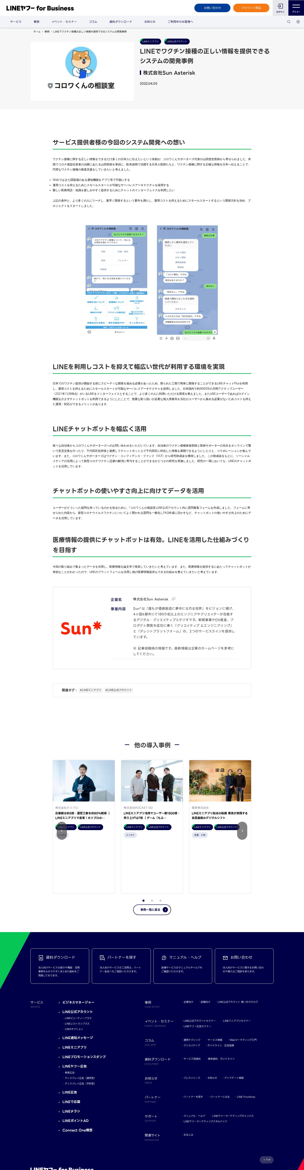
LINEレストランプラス (77, 974)
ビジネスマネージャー (78, 952)
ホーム (37, 32)
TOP (268, 1109)
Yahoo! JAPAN (59, 1141)
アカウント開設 (251, 8)
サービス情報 (215, 990)
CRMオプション (74, 979)
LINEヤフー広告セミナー (197, 976)
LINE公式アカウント (77, 962)
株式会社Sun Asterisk (151, 599)
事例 (36, 22)
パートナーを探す (193, 1047)
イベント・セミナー (64, 22)
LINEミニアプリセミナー (237, 971)
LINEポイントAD (75, 1070)
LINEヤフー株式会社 (82, 1141)
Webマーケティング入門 (243, 990)
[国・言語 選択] (298, 22)
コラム (93, 22)
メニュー (296, 8)
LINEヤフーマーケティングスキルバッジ (205, 1071)
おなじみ (188, 1085)
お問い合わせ (212, 8)
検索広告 (70, 1023)
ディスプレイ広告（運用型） (80, 1028)
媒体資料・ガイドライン (221, 1009)
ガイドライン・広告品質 (220, 996)
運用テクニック (192, 990)
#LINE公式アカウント (118, 690)
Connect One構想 (77, 1080)
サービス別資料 (192, 1009)
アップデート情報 (234, 1028)
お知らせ (149, 22)
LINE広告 (69, 1042)
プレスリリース (192, 1028)
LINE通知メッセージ (77, 988)
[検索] (288, 22)
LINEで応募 (71, 1052)
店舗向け (205, 952)
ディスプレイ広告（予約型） (80, 1034)
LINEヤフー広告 (74, 1016)
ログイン (280, 12)
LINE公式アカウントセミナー (200, 971)
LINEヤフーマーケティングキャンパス (233, 1066)
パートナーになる (220, 1047)
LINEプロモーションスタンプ (84, 1007)
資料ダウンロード (120, 22)
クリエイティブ (192, 996)
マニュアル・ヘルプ (194, 1066)
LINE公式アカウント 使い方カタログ (238, 952)
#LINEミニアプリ (90, 690)
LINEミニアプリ (74, 997)
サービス (15, 22)
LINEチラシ (71, 1061)
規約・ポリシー (38, 1141)
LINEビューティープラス (78, 968)
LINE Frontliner (246, 1047)
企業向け (188, 952)
